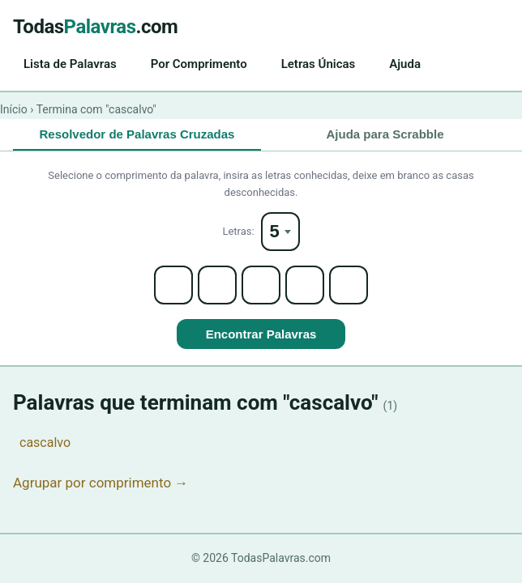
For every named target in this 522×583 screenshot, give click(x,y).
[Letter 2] (217, 285)
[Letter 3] (261, 285)
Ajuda (405, 64)
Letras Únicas (318, 64)
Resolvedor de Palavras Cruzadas (137, 134)
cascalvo (45, 442)
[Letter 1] (173, 285)
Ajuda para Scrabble (384, 134)
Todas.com (95, 26)
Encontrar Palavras (261, 334)
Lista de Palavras (70, 64)
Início (14, 109)
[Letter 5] (348, 285)
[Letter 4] (304, 285)
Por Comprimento (199, 64)
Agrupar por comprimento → (100, 482)
